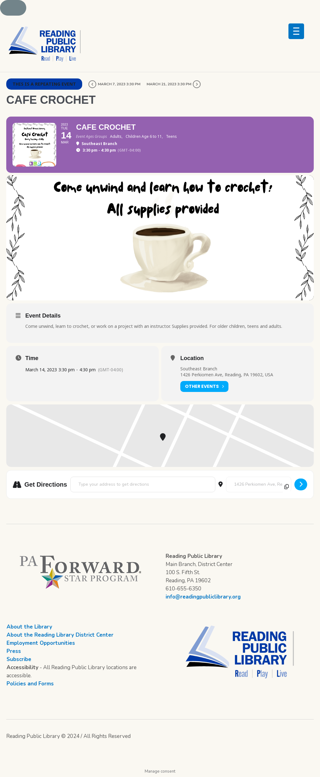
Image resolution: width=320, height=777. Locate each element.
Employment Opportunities (41, 643)
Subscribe (19, 659)
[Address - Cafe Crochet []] (142, 484)
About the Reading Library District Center (60, 635)
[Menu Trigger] (296, 31)
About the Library (29, 626)
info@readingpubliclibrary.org (203, 596)
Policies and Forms (30, 683)
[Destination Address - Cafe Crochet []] (258, 484)
